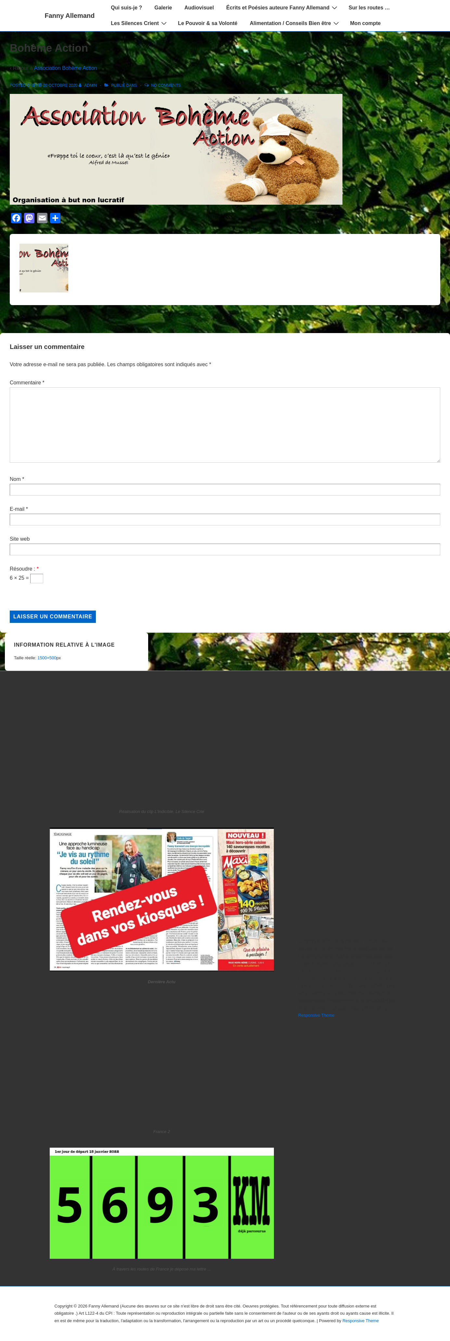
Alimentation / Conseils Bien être (295, 23)
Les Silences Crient (139, 23)
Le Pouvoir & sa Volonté (208, 23)
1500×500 (46, 657)
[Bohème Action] (60, 85)
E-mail (17, 509)
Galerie (163, 7)
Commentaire (27, 382)
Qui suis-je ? (126, 7)
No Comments (166, 85)
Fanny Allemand (70, 15)
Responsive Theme (316, 1015)
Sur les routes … (369, 7)
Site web (20, 539)
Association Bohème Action (65, 68)
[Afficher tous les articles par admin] (88, 85)
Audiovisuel (199, 7)
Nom (15, 479)
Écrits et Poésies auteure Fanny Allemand (282, 7)
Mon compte (365, 23)
